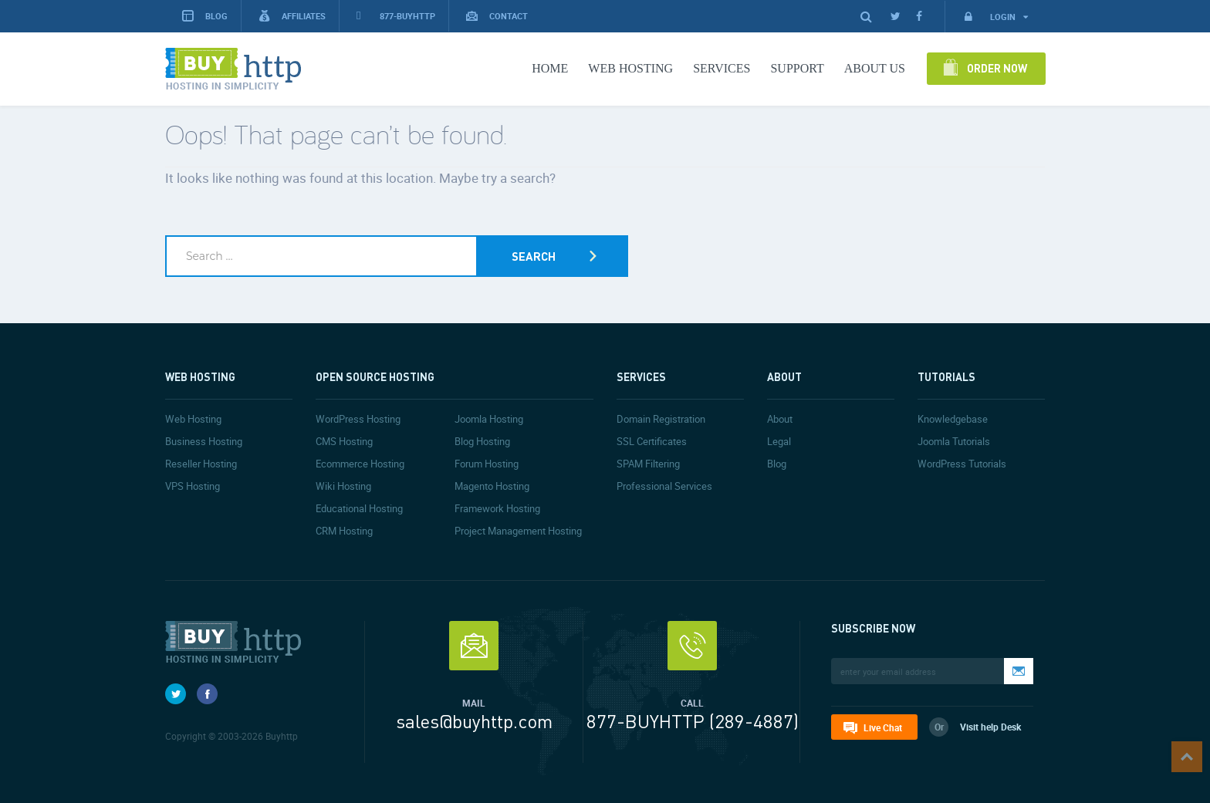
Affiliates (292, 16)
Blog (776, 464)
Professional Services (664, 486)
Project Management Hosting (518, 531)
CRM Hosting (344, 531)
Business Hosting (203, 441)
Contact (497, 16)
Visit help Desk (990, 726)
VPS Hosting (192, 486)
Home (550, 68)
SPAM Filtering (648, 464)
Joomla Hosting (489, 419)
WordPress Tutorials (962, 464)
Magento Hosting (492, 486)
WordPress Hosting (358, 419)
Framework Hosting (497, 508)
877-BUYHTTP (396, 16)
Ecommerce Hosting (360, 464)
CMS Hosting (344, 441)
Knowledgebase (953, 419)
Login (995, 16)
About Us (874, 68)
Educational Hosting (359, 508)
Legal (779, 441)
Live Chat (883, 727)
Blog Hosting (482, 441)
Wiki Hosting (343, 486)
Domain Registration (661, 419)
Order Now (997, 68)
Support (796, 68)
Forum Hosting (487, 464)
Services (721, 68)
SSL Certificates (652, 441)
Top (1186, 756)
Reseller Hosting (201, 464)
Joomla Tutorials (954, 441)
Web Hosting (630, 68)
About (780, 419)
